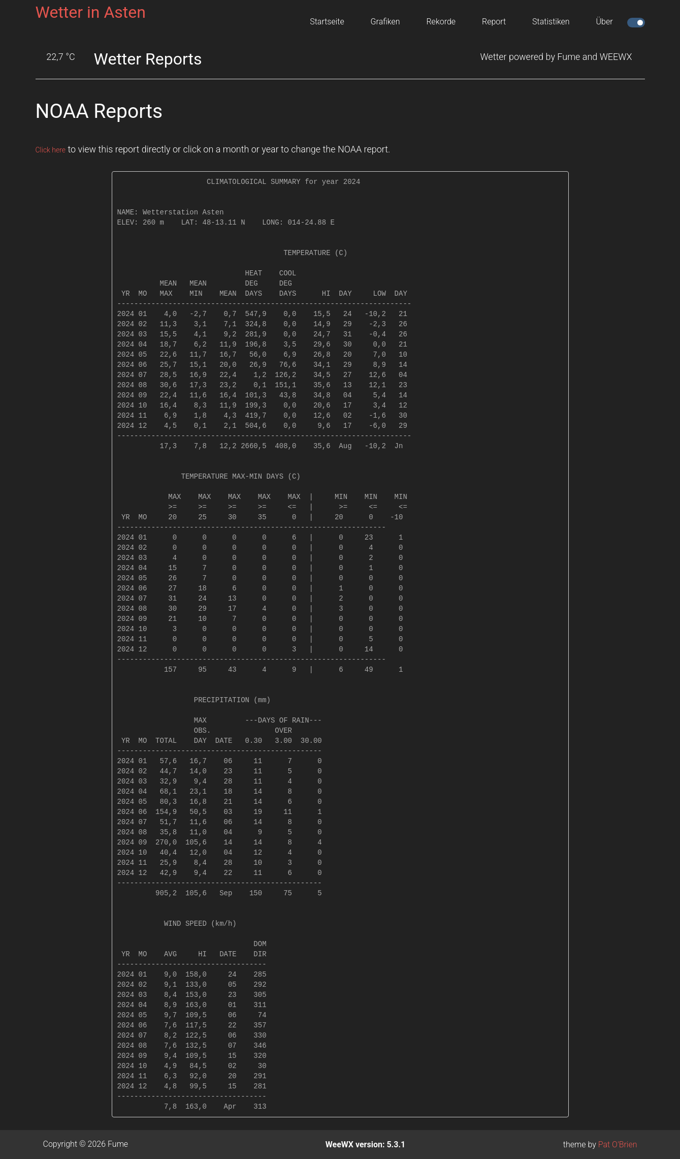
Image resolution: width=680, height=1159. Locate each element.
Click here (55, 149)
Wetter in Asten (91, 12)
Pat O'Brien (617, 1144)
